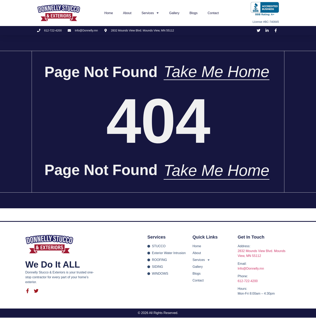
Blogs (193, 13)
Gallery (174, 13)
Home (108, 13)
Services (150, 13)
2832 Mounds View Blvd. (256, 251)
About (127, 13)
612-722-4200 (248, 281)
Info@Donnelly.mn (251, 269)
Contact (213, 13)
